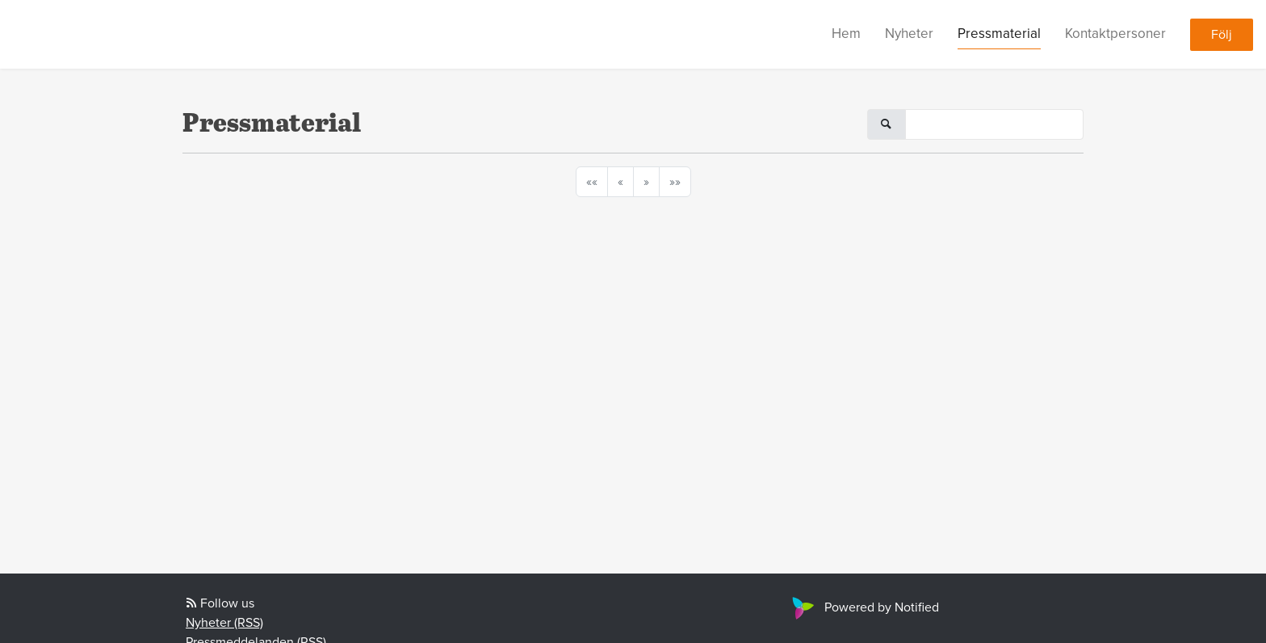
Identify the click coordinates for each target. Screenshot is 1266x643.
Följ (1221, 35)
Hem (846, 33)
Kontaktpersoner (1115, 33)
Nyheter (909, 33)
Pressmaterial (999, 33)
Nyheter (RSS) (224, 623)
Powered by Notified (863, 607)
